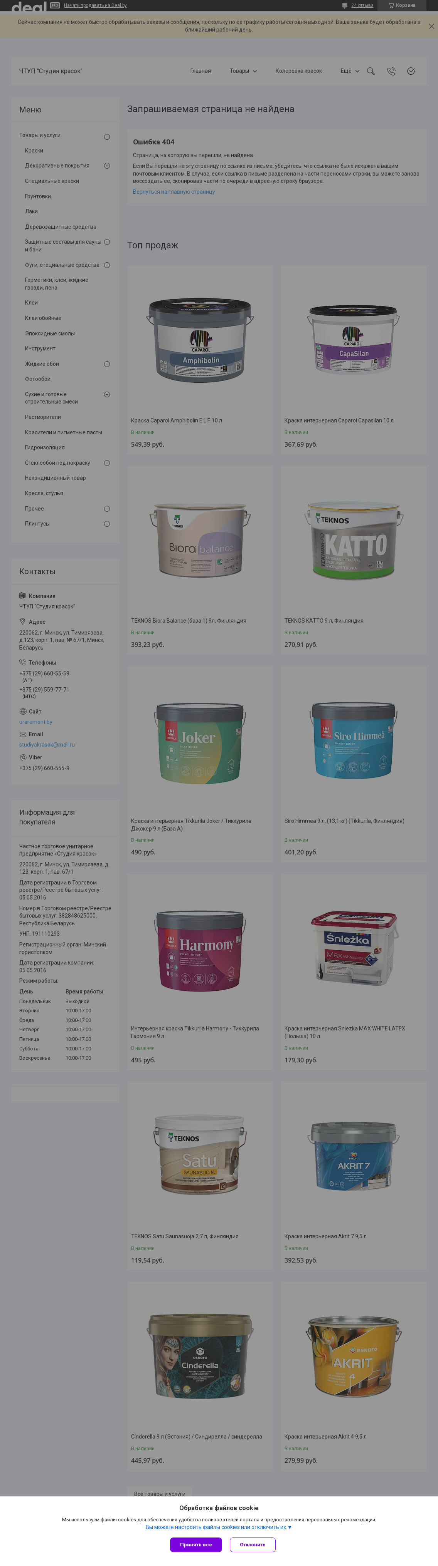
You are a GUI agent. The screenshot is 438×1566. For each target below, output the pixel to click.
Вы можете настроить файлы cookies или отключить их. (216, 1527)
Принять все (196, 1545)
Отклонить (253, 1545)
